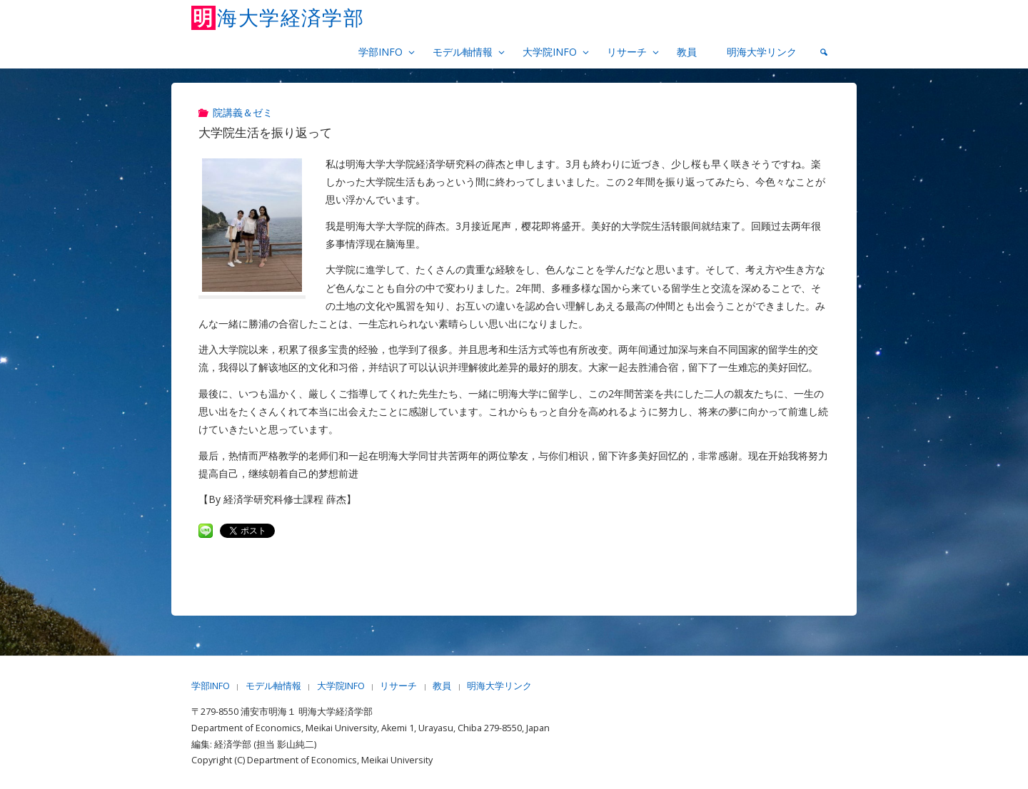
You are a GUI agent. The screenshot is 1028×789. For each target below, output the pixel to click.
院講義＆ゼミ (243, 112)
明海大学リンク (499, 686)
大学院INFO (341, 686)
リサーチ (398, 686)
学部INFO (210, 686)
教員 (442, 686)
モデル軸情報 (273, 686)
